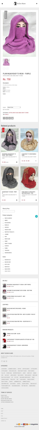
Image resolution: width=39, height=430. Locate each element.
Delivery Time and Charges (6, 398)
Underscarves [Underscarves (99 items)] (32, 385)
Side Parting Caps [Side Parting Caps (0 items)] (5, 383)
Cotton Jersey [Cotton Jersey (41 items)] (34, 368)
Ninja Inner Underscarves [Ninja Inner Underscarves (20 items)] (25, 377)
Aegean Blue (8, 259)
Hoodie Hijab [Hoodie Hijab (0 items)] (9, 373)
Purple (6, 114)
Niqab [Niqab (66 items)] (33, 377)
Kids (29, 156)
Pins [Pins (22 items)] (17, 379)
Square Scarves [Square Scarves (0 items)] (25, 383)
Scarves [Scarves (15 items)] (11, 381)
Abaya (6, 220)
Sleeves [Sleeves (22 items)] (18, 383)
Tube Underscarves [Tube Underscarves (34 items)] (16, 385)
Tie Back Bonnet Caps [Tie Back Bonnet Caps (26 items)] (5, 385)
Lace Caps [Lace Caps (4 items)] (7, 375)
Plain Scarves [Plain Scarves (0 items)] (23, 379)
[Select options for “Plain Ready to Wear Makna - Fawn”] (36, 161)
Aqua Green (7, 269)
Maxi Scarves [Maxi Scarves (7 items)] (20, 375)
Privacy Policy (4, 395)
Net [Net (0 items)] (12, 377)
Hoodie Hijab (8, 229)
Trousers (7, 250)
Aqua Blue (7, 266)
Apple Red (7, 264)
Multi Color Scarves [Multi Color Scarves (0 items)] (5, 377)
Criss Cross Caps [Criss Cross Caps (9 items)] (12, 370)
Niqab (14, 75)
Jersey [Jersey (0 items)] (24, 373)
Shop (2, 411)
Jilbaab (6, 234)
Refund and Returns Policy (6, 400)
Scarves (7, 245)
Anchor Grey (8, 262)
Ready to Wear (19, 75)
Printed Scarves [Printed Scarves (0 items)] (30, 379)
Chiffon (5, 75)
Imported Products (9, 232)
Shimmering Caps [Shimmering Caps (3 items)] (17, 381)
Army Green (7, 271)
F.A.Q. (2, 416)
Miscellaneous (8, 218)
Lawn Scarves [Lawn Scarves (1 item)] (13, 375)
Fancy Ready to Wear (29, 194)
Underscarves (8, 252)
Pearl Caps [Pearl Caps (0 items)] (12, 379)
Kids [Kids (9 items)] (2, 375)
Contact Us (3, 420)
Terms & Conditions (5, 397)
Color (4, 107)
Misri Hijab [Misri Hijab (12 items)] (35, 375)
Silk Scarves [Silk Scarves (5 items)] (13, 383)
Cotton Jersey (25, 156)
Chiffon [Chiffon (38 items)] (19, 368)
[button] (16, 162)
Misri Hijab (9, 75)
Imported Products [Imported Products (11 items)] (17, 373)
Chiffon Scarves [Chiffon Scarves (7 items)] (25, 368)
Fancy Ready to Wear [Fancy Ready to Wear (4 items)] (22, 370)
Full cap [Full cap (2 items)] (3, 373)
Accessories (8, 222)
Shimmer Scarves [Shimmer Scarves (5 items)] (26, 381)
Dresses (7, 227)
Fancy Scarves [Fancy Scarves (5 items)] (31, 370)
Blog (2, 413)
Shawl (6, 248)
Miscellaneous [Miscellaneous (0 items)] (28, 375)
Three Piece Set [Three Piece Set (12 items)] (33, 383)
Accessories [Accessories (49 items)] (4, 368)
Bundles (7, 225)
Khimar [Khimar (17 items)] (34, 373)
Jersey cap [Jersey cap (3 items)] (29, 373)
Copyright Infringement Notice (7, 402)
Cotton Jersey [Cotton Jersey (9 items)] (4, 370)
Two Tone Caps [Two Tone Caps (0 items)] (25, 385)
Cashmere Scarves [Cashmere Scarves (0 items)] (12, 368)
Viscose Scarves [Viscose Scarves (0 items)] (4, 387)
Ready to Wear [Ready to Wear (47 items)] (4, 381)
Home (2, 408)
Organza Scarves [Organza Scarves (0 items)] (5, 379)
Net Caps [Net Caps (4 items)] (16, 377)
